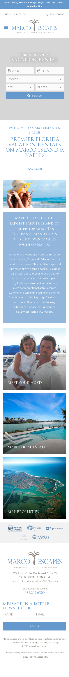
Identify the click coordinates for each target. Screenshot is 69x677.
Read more (35, 168)
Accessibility (42, 657)
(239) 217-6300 (57, 2)
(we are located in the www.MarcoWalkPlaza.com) (34, 581)
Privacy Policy (28, 657)
